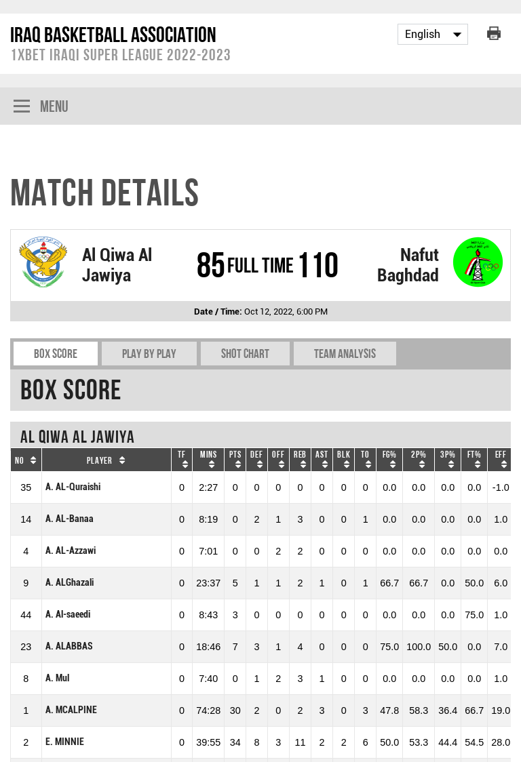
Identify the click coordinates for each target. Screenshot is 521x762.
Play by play (149, 353)
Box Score (55, 353)
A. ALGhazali (69, 582)
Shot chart (245, 353)
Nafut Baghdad (408, 265)
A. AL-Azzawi (70, 551)
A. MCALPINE (71, 710)
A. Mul (57, 678)
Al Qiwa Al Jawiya (117, 265)
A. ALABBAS (69, 646)
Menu (41, 107)
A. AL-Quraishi (72, 487)
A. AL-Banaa (69, 519)
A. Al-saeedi (67, 614)
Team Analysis (345, 353)
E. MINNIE (64, 742)
